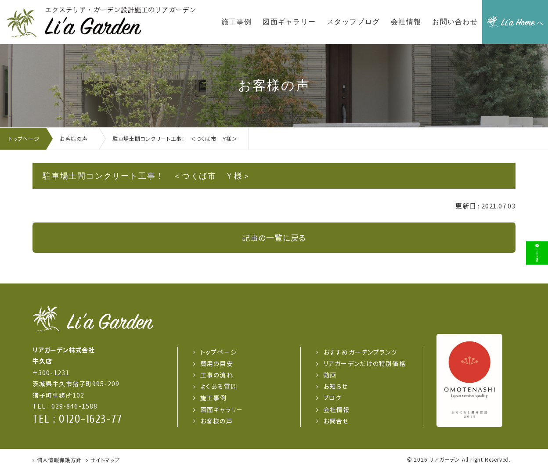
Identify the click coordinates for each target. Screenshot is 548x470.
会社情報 (336, 409)
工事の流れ (216, 374)
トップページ (218, 352)
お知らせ (335, 386)
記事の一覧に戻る (274, 237)
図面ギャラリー (221, 409)
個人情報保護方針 (59, 459)
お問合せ (336, 420)
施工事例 (213, 397)
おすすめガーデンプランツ (360, 352)
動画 (329, 374)
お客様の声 (216, 420)
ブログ (332, 397)
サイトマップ (105, 459)
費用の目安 (216, 363)
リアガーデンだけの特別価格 (364, 363)
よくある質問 (218, 386)
